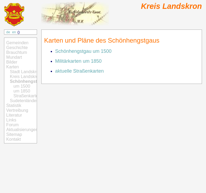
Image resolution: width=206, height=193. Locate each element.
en (14, 32)
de (8, 32)
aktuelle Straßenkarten (79, 71)
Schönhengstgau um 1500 (83, 51)
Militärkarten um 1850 (78, 61)
